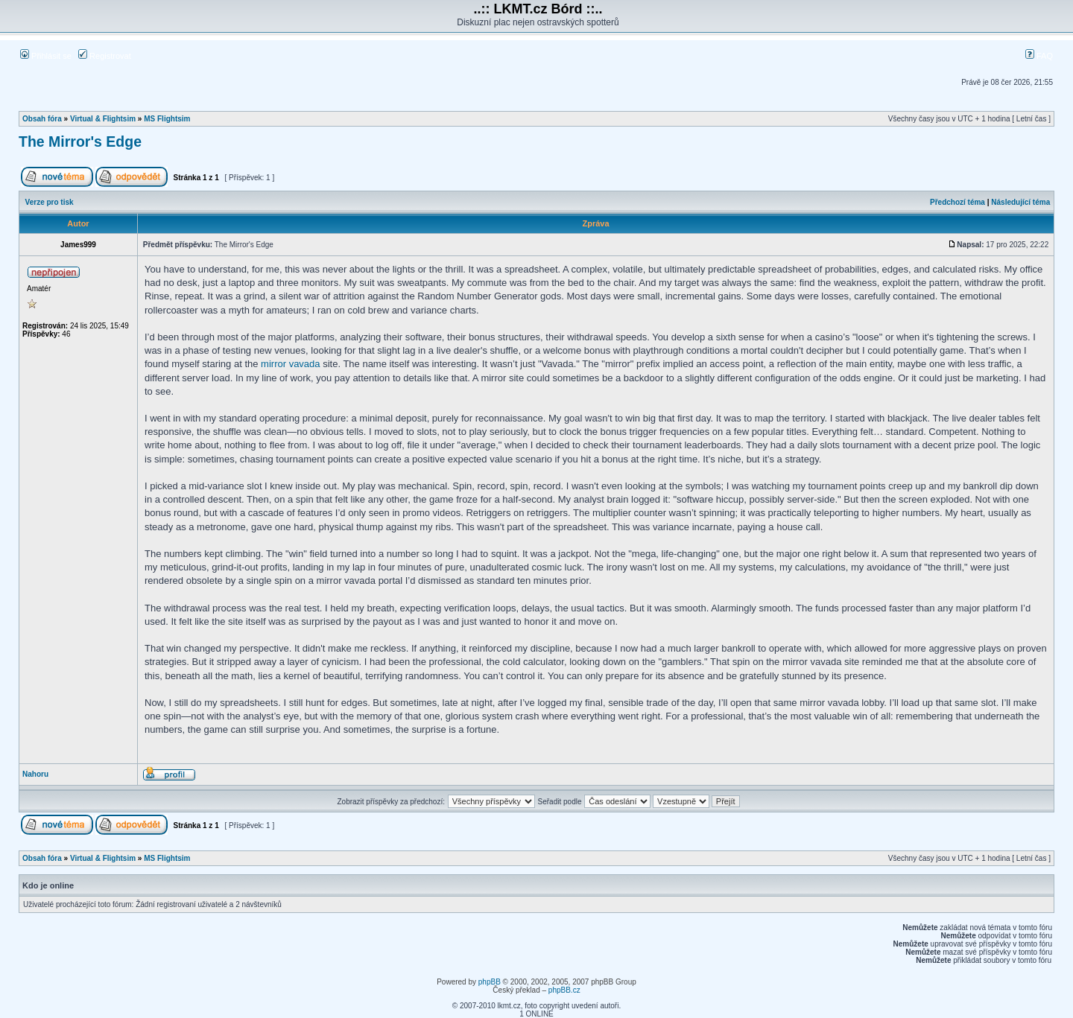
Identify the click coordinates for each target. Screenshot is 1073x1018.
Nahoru (35, 774)
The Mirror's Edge (80, 141)
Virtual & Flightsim (103, 119)
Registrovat (104, 55)
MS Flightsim (167, 119)
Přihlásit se (46, 55)
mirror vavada (290, 363)
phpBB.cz (564, 990)
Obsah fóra (42, 119)
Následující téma (1020, 202)
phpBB (489, 982)
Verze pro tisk (49, 202)
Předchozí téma (957, 202)
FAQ (1039, 55)
